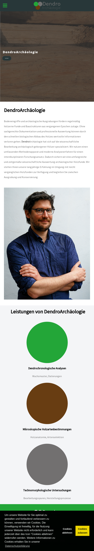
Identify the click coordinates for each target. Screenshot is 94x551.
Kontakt (7, 58)
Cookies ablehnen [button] (67, 531)
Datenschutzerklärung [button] (17, 546)
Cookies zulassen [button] (82, 531)
